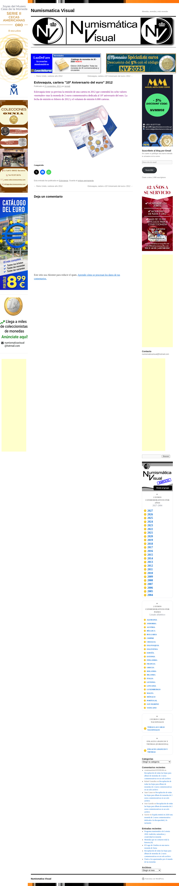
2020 (148, 536)
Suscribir (149, 170)
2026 (148, 514)
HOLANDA (150, 671)
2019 (148, 540)
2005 (148, 591)
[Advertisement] (14, 405)
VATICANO (150, 707)
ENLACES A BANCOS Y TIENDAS (156, 750)
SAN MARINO (151, 704)
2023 (148, 525)
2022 (148, 529)
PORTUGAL (150, 700)
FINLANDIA (150, 660)
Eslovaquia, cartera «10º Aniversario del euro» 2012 (110, 76)
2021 (148, 532)
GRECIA (149, 667)
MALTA (148, 693)
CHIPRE (149, 638)
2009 (148, 576)
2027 (148, 510)
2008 (148, 580)
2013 (148, 561)
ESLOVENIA (151, 649)
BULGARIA (150, 634)
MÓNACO (150, 696)
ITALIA (148, 678)
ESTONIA (149, 656)
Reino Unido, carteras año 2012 (48, 76)
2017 (148, 547)
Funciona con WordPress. (154, 879)
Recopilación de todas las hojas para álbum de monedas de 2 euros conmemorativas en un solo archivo (157, 776)
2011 (148, 569)
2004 (148, 595)
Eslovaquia (63, 181)
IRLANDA (150, 674)
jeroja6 (67, 86)
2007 (148, 584)
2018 (148, 543)
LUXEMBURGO (152, 689)
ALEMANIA (150, 619)
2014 (148, 558)
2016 (148, 551)
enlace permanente (86, 181)
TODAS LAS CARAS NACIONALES (154, 728)
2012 (148, 565)
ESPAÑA (149, 652)
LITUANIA (150, 686)
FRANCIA (149, 663)
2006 (148, 587)
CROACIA (150, 642)
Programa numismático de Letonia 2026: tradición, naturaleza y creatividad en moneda (157, 834)
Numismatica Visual (53, 10)
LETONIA (149, 682)
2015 (148, 554)
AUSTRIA (149, 627)
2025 (148, 517)
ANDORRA (150, 623)
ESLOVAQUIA (151, 645)
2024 (148, 521)
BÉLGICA (149, 630)
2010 (148, 573)
